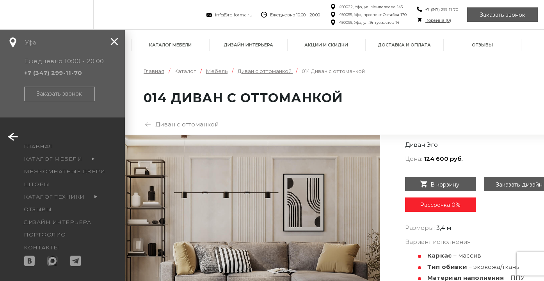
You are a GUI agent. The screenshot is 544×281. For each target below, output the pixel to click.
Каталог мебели (170, 45)
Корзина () (438, 20)
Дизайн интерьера (248, 45)
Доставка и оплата (404, 45)
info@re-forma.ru (233, 15)
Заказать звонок (502, 14)
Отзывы (482, 45)
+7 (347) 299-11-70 (441, 9)
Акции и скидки (326, 45)
